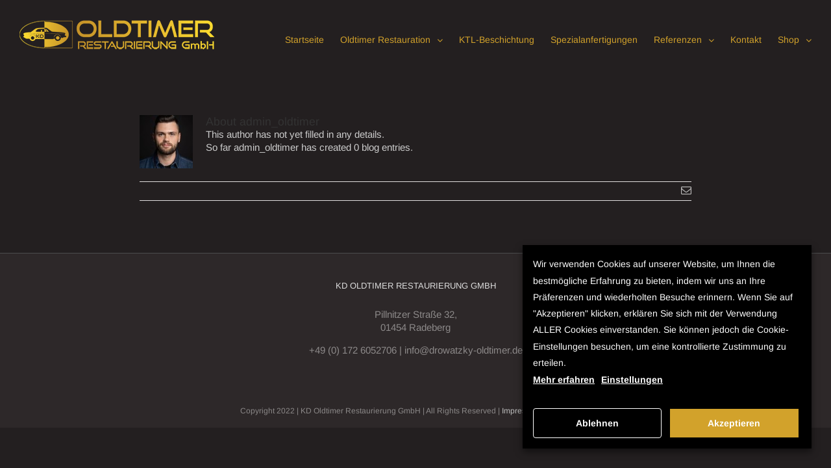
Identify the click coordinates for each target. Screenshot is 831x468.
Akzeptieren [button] (734, 423)
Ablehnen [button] (597, 423)
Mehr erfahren (564, 379)
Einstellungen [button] (632, 379)
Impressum (521, 410)
